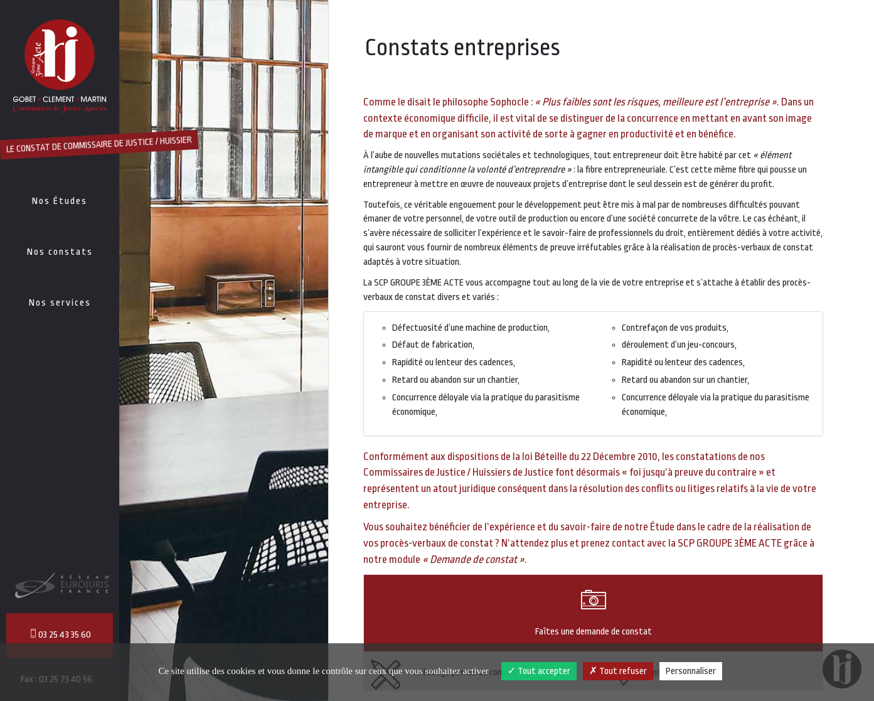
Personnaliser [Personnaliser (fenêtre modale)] (691, 671)
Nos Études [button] (59, 201)
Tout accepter (539, 671)
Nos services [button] (60, 302)
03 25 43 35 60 (59, 634)
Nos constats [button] (60, 252)
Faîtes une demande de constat (593, 612)
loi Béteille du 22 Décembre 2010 (590, 457)
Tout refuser (618, 671)
